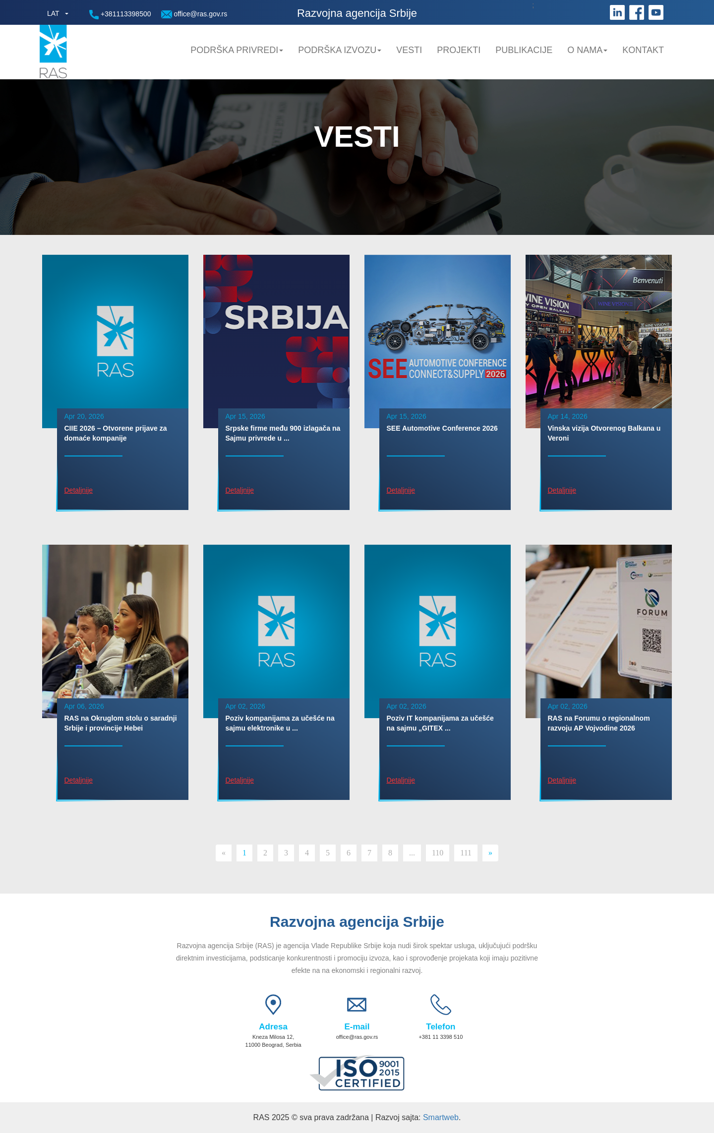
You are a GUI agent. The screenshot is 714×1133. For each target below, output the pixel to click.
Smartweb (441, 1117)
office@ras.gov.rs (194, 14)
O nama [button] (587, 50)
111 (466, 853)
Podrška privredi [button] (236, 50)
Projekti (458, 50)
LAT (53, 13)
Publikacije (523, 50)
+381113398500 (120, 14)
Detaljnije (78, 490)
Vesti (409, 50)
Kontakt (643, 50)
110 (437, 853)
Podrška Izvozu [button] (339, 50)
